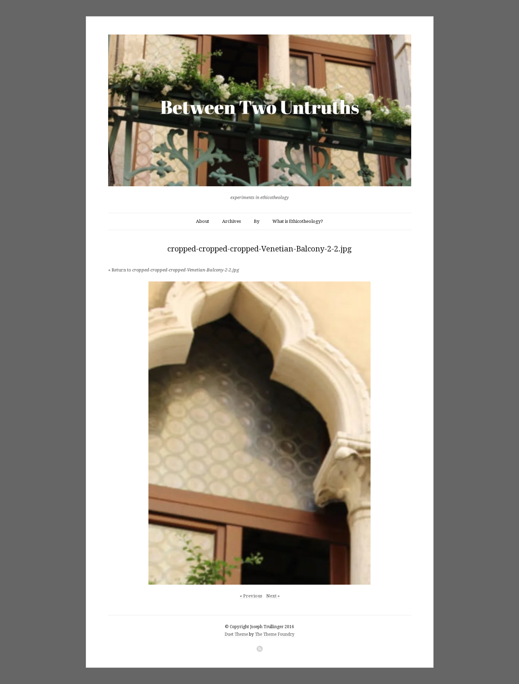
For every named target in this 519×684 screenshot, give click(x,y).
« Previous (251, 595)
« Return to (173, 269)
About (202, 221)
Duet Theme (236, 634)
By (256, 221)
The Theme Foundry (274, 634)
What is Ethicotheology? (297, 221)
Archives (231, 221)
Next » (273, 595)
